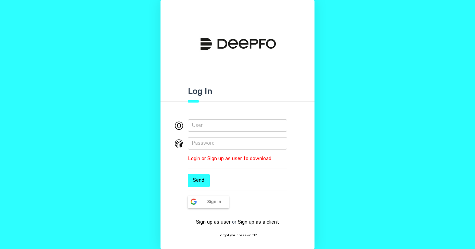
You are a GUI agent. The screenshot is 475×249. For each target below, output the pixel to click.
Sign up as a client (258, 222)
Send (198, 180)
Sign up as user (213, 222)
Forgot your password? (237, 235)
